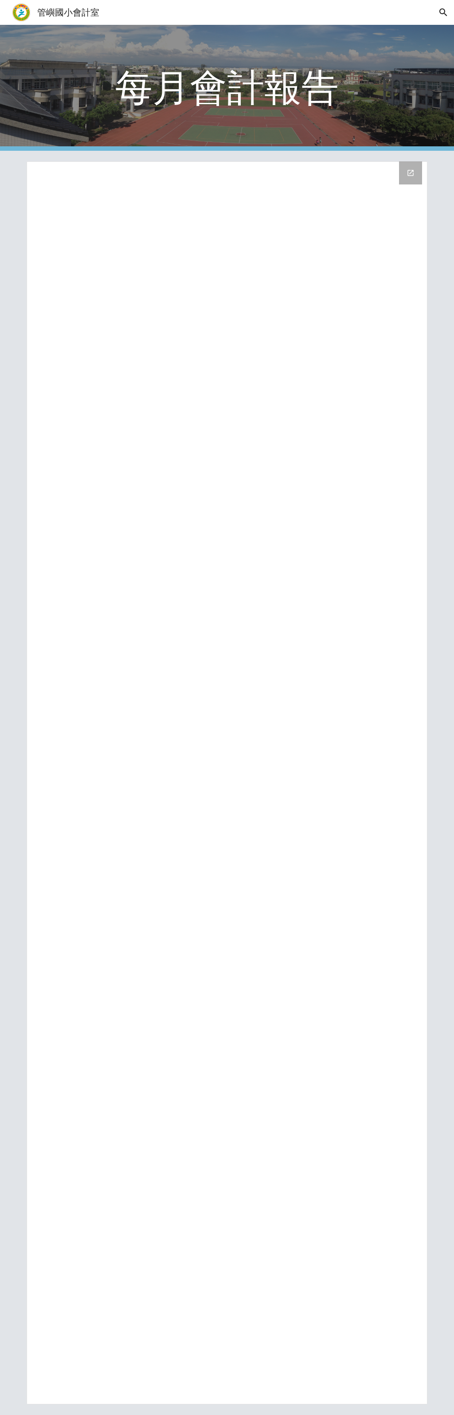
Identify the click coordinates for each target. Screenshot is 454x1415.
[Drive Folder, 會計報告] (227, 782)
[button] (443, 12)
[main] (227, 88)
